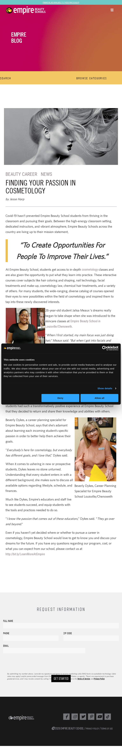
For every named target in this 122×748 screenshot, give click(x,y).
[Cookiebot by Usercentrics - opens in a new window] (104, 348)
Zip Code (67, 633)
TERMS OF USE (107, 730)
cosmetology (90, 269)
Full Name (8, 620)
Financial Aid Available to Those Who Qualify (61, 2)
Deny (60, 398)
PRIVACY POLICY (92, 730)
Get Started (61, 686)
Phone (6, 633)
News (48, 174)
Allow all (99, 398)
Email (6, 645)
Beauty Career (22, 174)
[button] (112, 10)
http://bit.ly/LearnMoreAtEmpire (25, 554)
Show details (105, 388)
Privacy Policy (99, 681)
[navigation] (36, 10)
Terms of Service (83, 681)
